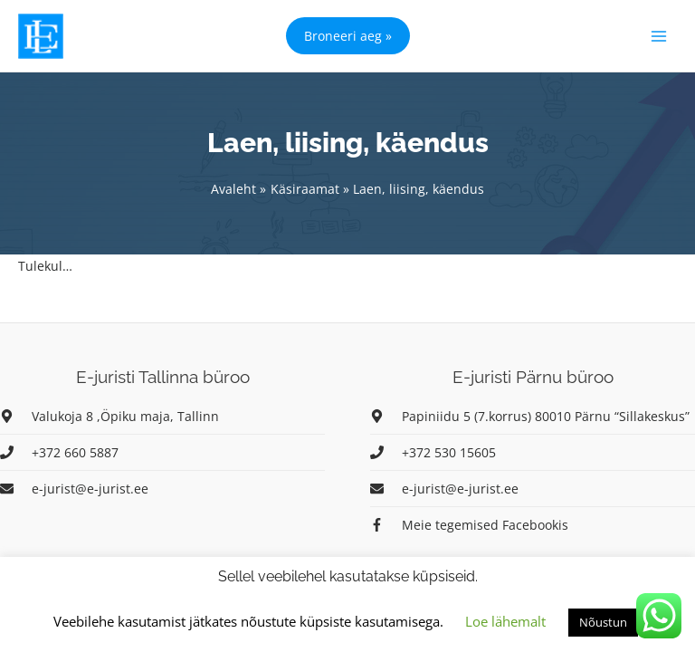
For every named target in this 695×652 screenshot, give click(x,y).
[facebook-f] (469, 524)
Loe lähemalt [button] (505, 621)
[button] (348, 35)
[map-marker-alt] (109, 416)
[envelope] (74, 488)
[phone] (59, 452)
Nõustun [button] (603, 622)
